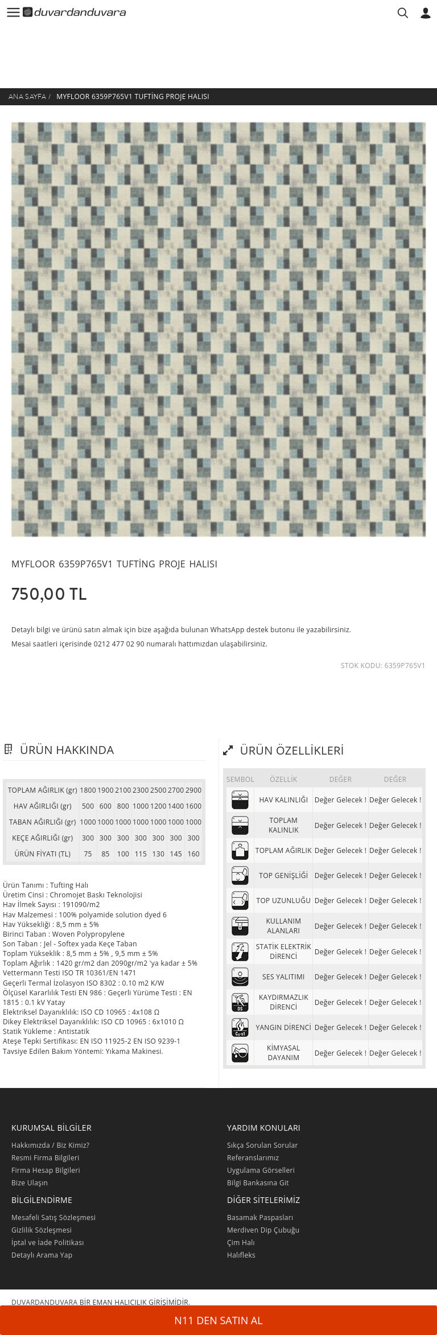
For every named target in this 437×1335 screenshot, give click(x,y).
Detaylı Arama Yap (41, 1255)
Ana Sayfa (28, 96)
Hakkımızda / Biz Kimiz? (50, 1145)
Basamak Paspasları (260, 1217)
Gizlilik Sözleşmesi (41, 1230)
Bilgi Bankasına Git (258, 1183)
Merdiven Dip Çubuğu (263, 1230)
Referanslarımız (253, 1158)
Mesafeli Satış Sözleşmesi (53, 1217)
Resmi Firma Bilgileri (45, 1158)
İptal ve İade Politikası (47, 1242)
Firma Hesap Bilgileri (45, 1170)
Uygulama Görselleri (261, 1170)
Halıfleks (241, 1255)
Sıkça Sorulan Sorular (262, 1145)
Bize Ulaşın (29, 1183)
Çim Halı (241, 1242)
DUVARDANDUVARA (44, 1302)
